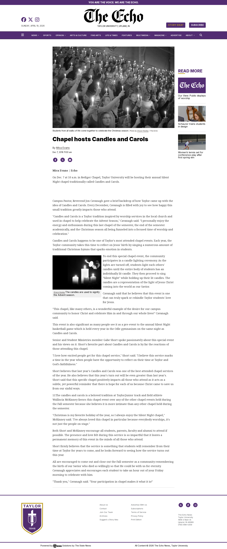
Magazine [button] (159, 35)
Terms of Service (138, 512)
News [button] (34, 35)
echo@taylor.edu (185, 512)
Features (127, 35)
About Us (104, 505)
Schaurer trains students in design (191, 125)
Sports (47, 35)
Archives (103, 516)
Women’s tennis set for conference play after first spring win (190, 155)
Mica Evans (63, 147)
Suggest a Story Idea (109, 520)
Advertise (176, 35)
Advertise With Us (139, 505)
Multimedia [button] (142, 35)
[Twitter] (30, 20)
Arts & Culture (78, 35)
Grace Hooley (142, 131)
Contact (103, 509)
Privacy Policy (137, 516)
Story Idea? (175, 25)
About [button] (189, 35)
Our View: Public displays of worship (192, 97)
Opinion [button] (60, 35)
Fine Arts (96, 35)
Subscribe (197, 25)
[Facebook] (23, 20)
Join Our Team (106, 512)
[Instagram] (37, 20)
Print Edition (136, 520)
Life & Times (111, 35)
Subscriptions (137, 509)
